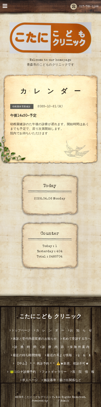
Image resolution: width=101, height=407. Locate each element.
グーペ (53, 401)
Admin (65, 401)
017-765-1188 (84, 6)
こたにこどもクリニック (39, 397)
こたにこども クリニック (50, 317)
